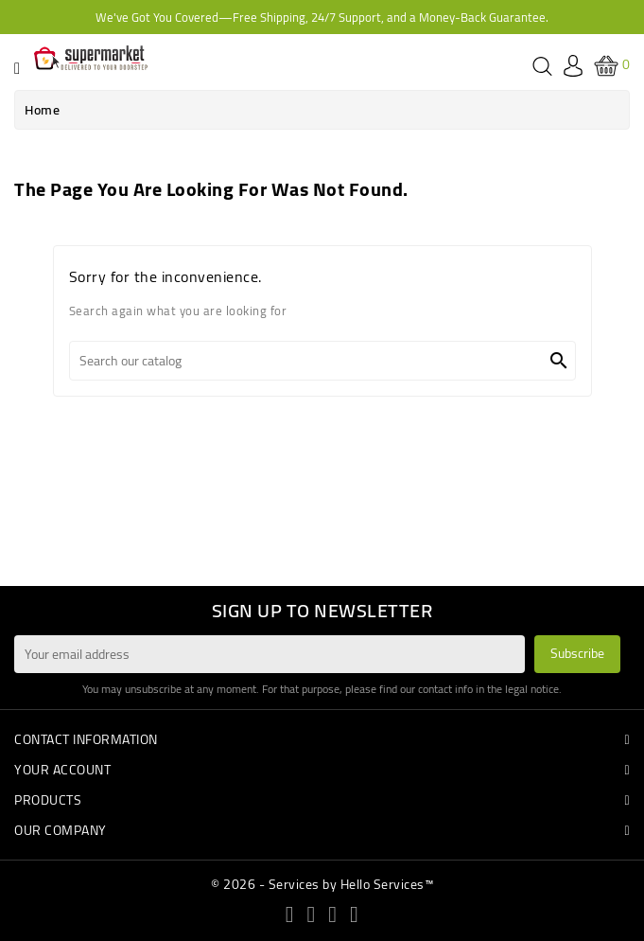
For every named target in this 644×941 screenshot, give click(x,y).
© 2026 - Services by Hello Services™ (322, 884)
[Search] (322, 361)
